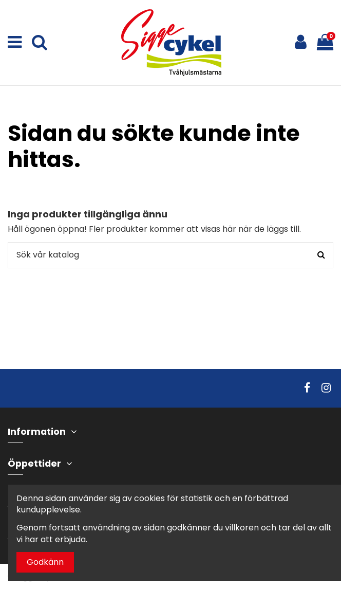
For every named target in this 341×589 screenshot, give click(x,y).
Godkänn (45, 562)
